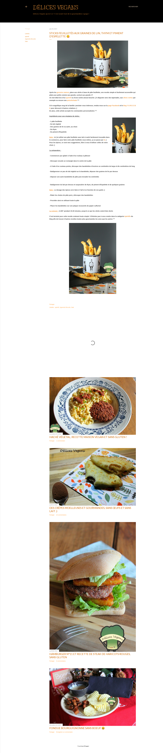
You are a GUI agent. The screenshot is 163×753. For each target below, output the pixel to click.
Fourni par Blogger (81, 746)
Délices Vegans (55, 7)
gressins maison (63, 92)
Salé (26, 41)
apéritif (27, 36)
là (104, 140)
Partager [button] (27, 29)
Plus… (35, 18)
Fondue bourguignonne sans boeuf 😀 (77, 728)
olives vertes (128, 98)
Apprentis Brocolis (30, 39)
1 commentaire (60, 441)
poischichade (72, 100)
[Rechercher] (133, 6)
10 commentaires (61, 515)
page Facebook (113, 105)
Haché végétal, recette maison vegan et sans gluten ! (88, 437)
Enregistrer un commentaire (64, 732)
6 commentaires (61, 661)
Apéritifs (127, 216)
